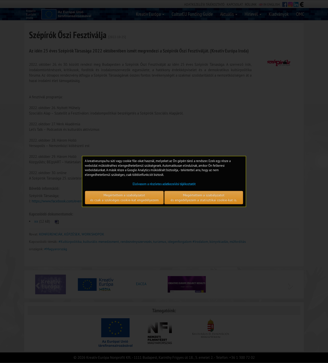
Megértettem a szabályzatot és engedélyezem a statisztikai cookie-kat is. (204, 197)
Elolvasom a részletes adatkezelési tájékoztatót (164, 184)
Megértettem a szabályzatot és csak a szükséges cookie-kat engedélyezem (124, 197)
